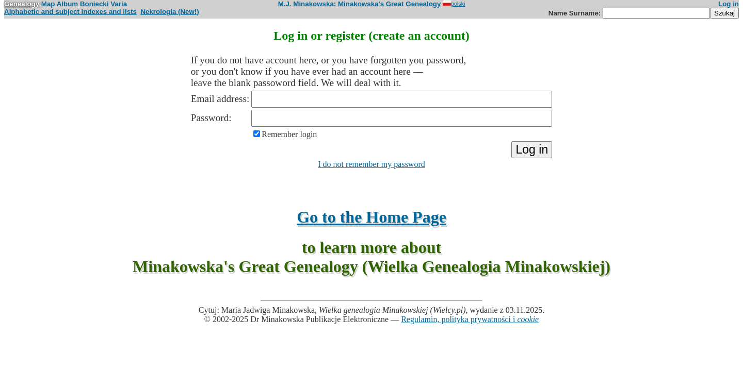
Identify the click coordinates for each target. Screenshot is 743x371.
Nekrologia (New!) (169, 11)
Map (48, 4)
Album (67, 4)
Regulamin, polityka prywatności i (470, 319)
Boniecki (94, 4)
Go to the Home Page (371, 217)
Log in (728, 4)
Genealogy (21, 4)
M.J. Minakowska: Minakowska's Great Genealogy (359, 4)
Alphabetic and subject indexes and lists (70, 11)
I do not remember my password (371, 164)
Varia (118, 4)
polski (454, 4)
